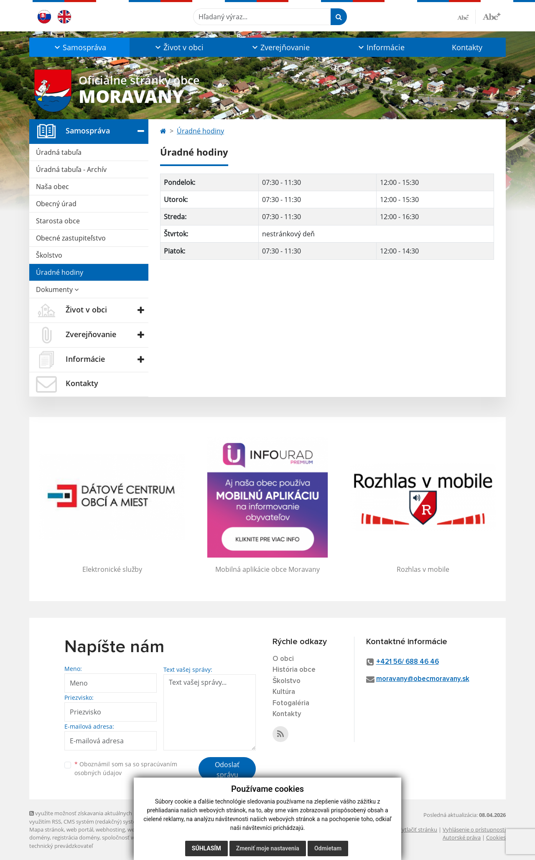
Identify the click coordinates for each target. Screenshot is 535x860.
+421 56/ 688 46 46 (407, 661)
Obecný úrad (56, 203)
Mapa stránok (46, 829)
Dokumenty (57, 289)
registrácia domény (75, 837)
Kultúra (284, 692)
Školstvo (49, 255)
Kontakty (467, 47)
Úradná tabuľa (59, 152)
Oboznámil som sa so (125, 768)
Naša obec (52, 186)
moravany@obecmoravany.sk (422, 679)
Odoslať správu (227, 769)
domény (39, 837)
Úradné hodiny (59, 272)
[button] (79, 47)
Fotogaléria (291, 703)
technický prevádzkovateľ (61, 846)
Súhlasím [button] (206, 848)
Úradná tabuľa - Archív (71, 169)
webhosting (110, 829)
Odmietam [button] (327, 848)
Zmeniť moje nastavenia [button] (267, 848)
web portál (79, 829)
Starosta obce (58, 220)
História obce (294, 669)
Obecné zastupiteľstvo (71, 238)
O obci (283, 659)
